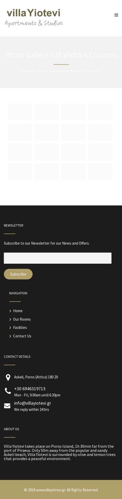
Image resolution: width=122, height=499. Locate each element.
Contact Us (22, 336)
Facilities (20, 327)
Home (18, 310)
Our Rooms (22, 319)
